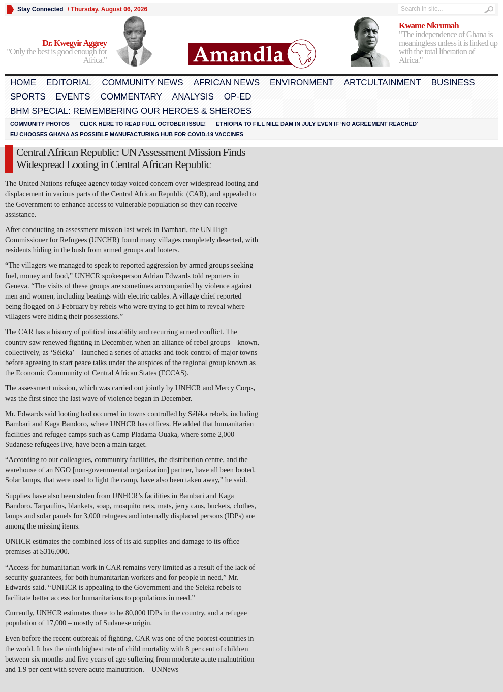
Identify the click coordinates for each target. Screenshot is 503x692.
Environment (302, 82)
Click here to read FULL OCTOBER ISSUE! (143, 124)
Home (23, 82)
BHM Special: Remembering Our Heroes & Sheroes (131, 111)
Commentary (131, 97)
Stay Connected (40, 9)
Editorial (68, 82)
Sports (28, 97)
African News (227, 82)
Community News (142, 82)
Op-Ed (238, 97)
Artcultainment (382, 82)
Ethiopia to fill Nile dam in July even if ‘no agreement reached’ (317, 124)
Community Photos (40, 124)
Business (453, 82)
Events (73, 97)
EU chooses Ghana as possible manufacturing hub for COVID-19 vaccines (126, 134)
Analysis (193, 97)
